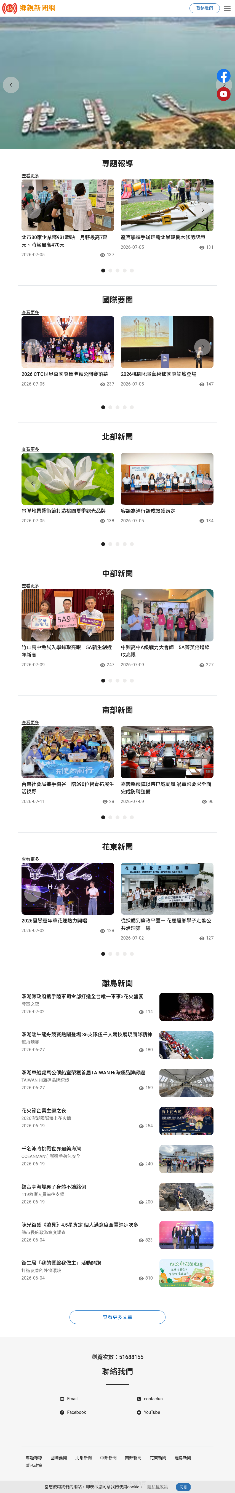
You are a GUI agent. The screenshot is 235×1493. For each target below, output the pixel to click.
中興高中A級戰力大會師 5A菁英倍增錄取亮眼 (165, 651)
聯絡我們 (204, 8)
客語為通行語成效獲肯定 (148, 511)
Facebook (76, 1412)
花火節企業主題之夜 (44, 1111)
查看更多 (30, 175)
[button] (107, 143)
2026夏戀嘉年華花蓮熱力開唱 (54, 921)
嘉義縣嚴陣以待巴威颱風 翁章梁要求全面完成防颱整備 (166, 787)
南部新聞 (133, 1457)
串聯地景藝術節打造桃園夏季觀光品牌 (64, 511)
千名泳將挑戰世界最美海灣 (51, 1149)
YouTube (152, 1412)
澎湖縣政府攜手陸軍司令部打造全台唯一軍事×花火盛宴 (82, 996)
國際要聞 (58, 1457)
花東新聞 (158, 1457)
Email (72, 1398)
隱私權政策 (157, 1486)
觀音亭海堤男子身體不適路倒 (54, 1187)
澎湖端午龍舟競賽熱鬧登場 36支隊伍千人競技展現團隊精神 (87, 1034)
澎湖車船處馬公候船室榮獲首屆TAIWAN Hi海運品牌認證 (83, 1072)
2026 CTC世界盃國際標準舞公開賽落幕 (65, 374)
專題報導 (34, 1457)
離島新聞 (183, 1457)
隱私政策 (34, 1465)
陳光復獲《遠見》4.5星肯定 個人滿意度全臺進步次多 (80, 1225)
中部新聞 (108, 1457)
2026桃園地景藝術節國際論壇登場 (158, 374)
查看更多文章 (117, 1317)
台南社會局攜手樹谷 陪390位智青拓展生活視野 (68, 787)
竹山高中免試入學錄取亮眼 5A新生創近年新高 (67, 651)
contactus (153, 1398)
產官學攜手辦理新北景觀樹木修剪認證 (163, 237)
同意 (183, 1487)
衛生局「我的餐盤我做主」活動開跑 (61, 1263)
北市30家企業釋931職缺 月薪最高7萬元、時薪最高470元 (65, 241)
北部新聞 (83, 1457)
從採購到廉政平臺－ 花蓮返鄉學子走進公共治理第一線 (166, 924)
